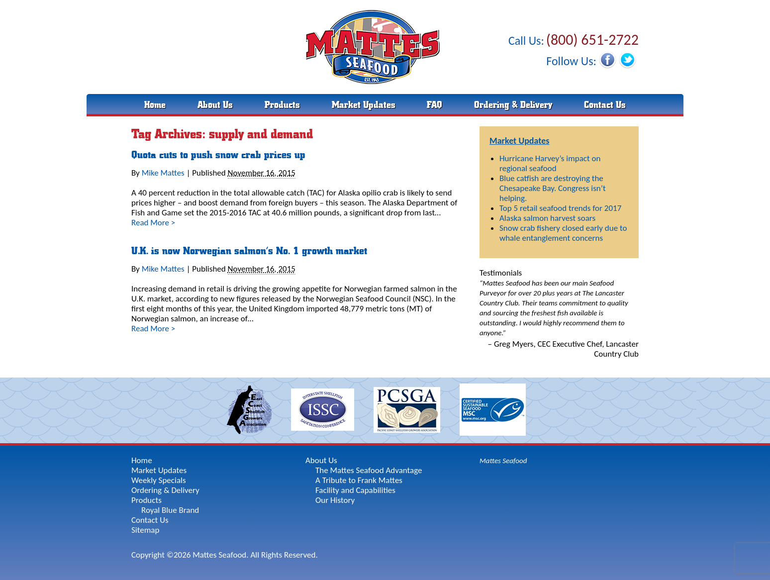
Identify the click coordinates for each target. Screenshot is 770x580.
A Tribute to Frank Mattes (358, 480)
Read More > (153, 222)
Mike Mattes (163, 173)
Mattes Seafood (503, 460)
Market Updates (363, 104)
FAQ (434, 104)
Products (282, 104)
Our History (335, 500)
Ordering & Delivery (513, 104)
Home (155, 104)
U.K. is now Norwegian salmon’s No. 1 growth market (249, 251)
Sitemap (145, 530)
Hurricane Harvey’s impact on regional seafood (549, 163)
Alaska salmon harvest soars (547, 218)
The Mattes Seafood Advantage (368, 470)
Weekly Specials (158, 480)
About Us (215, 104)
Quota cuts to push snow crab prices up (218, 155)
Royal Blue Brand (170, 510)
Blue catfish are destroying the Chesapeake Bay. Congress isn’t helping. (552, 188)
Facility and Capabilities (355, 490)
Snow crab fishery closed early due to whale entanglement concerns (563, 233)
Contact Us (605, 104)
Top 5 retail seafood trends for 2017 (560, 208)
